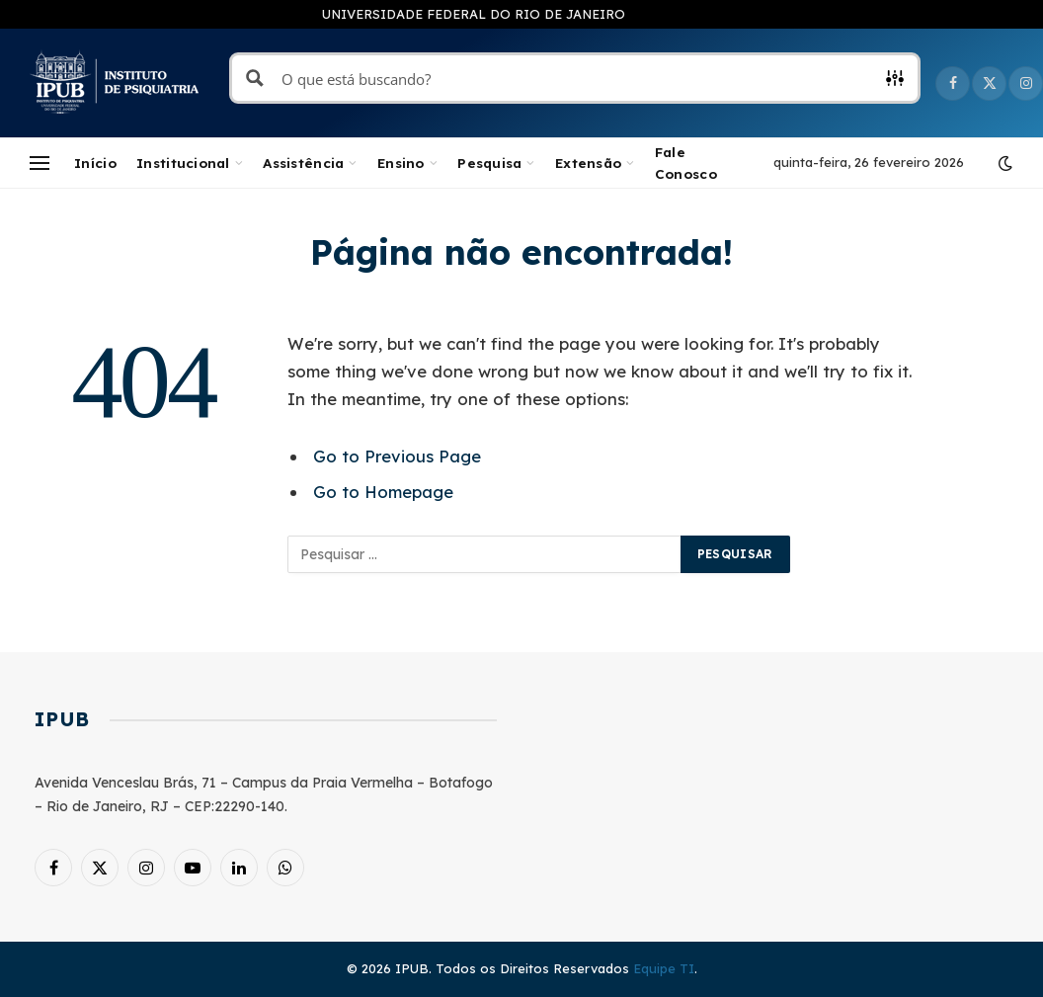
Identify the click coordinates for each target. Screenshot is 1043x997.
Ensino (401, 162)
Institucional (183, 162)
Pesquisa (489, 162)
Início (95, 162)
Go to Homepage (383, 491)
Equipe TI (663, 968)
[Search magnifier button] (255, 78)
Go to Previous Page (397, 456)
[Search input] (575, 78)
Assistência (303, 162)
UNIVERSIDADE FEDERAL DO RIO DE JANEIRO (473, 14)
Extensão (588, 162)
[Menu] (39, 163)
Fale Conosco (686, 162)
